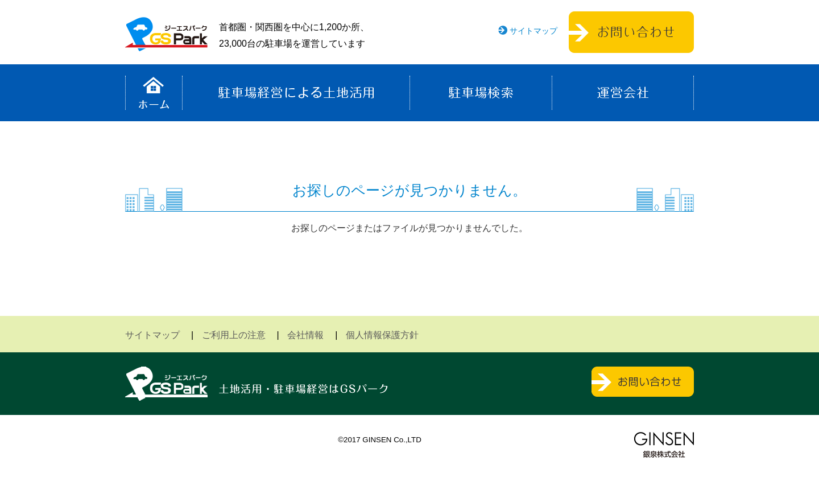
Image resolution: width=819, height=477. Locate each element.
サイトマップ (533, 30)
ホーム (154, 93)
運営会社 (622, 93)
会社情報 (305, 335)
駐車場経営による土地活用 (296, 93)
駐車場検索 (481, 93)
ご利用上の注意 (234, 335)
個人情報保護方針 (382, 335)
